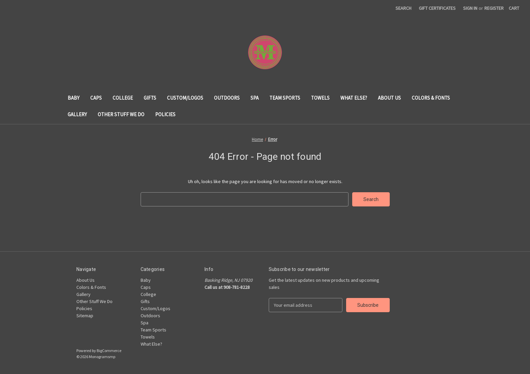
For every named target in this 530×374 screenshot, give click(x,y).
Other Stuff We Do (121, 114)
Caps (96, 98)
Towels (320, 98)
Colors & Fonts (431, 98)
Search (403, 8)
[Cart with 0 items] (514, 8)
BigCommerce (109, 350)
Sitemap (84, 316)
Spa (254, 98)
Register (494, 8)
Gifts (150, 98)
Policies (165, 114)
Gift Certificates (437, 8)
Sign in (470, 8)
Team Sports (284, 98)
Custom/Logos (185, 98)
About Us (389, 98)
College (123, 98)
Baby (73, 98)
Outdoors (227, 98)
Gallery (77, 114)
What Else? (353, 98)
